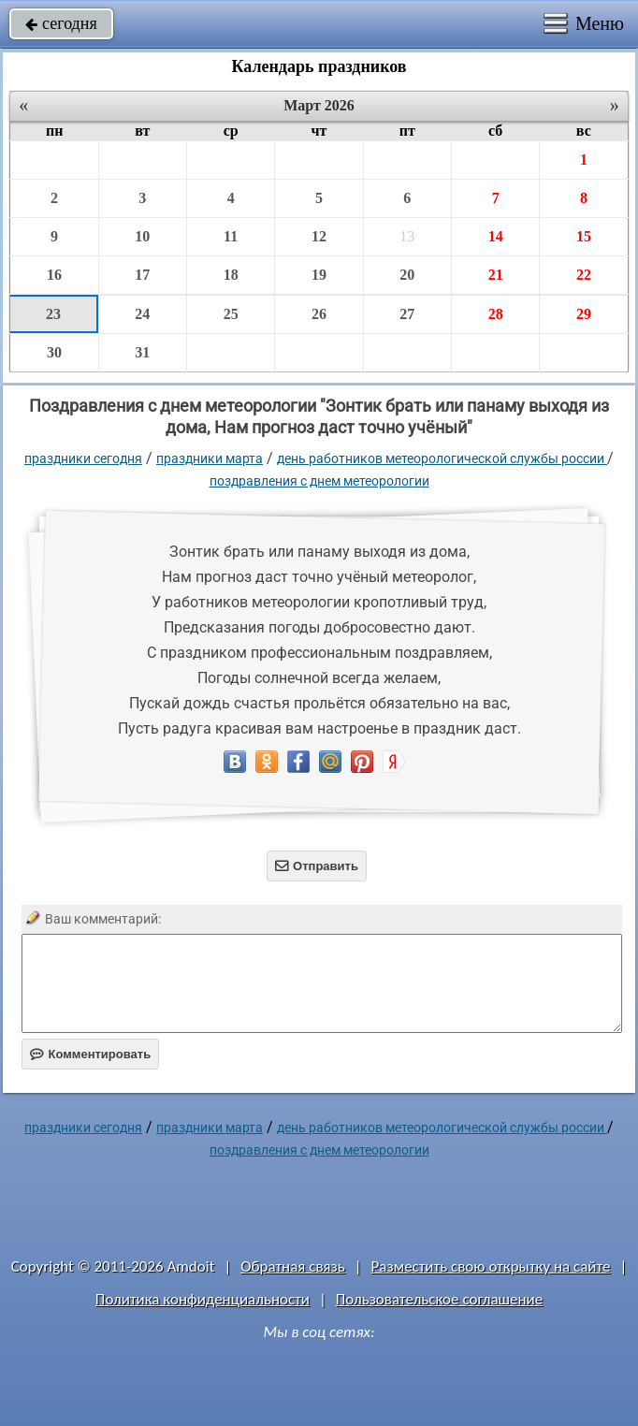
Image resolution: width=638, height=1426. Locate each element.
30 (54, 352)
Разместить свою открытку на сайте (491, 1266)
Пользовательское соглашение (439, 1299)
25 (231, 314)
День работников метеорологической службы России (442, 458)
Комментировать (90, 1054)
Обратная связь (292, 1266)
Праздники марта (209, 458)
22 (583, 275)
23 (53, 314)
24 (142, 314)
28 (495, 314)
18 (231, 275)
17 (142, 275)
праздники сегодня (83, 458)
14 (495, 236)
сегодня (61, 23)
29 (583, 314)
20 (406, 275)
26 (319, 314)
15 (583, 236)
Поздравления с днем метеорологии (319, 480)
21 (495, 275)
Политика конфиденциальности (202, 1299)
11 (231, 236)
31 (142, 352)
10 (142, 236)
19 (319, 275)
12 (319, 236)
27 (406, 314)
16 (54, 275)
